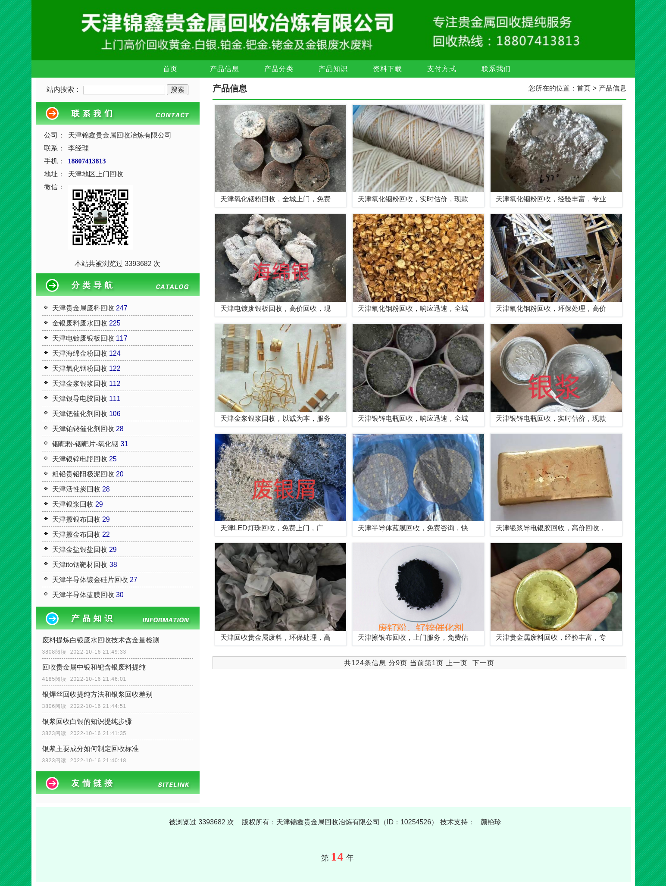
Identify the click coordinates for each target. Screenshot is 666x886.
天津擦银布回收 (76, 519)
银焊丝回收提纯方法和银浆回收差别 (97, 694)
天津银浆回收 (73, 504)
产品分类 (279, 68)
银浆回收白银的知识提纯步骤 (87, 721)
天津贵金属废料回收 (83, 308)
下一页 (483, 663)
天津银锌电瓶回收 (79, 459)
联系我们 (496, 68)
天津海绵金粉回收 (79, 353)
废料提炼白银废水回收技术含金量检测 (100, 640)
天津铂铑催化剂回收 (83, 428)
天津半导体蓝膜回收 (83, 594)
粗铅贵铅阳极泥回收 (83, 474)
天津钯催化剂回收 (79, 413)
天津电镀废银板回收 (83, 338)
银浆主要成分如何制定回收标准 (90, 748)
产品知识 (333, 68)
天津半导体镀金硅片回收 (90, 579)
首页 (170, 68)
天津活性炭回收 (76, 489)
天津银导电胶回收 (79, 398)
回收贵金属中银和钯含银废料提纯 (94, 667)
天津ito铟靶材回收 (80, 564)
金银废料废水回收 (79, 323)
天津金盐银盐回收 (79, 549)
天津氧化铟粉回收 (79, 368)
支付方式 (442, 68)
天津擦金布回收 (76, 534)
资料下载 (387, 68)
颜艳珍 (491, 822)
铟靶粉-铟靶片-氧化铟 (85, 444)
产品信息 (224, 68)
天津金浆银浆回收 (79, 383)
